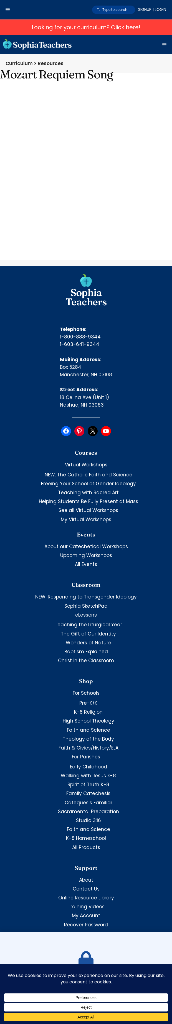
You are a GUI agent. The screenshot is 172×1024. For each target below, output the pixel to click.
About (86, 880)
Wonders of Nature (88, 642)
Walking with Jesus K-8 (88, 775)
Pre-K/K (88, 703)
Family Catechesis (88, 793)
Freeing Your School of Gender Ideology (88, 483)
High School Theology (88, 721)
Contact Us (86, 889)
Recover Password (86, 924)
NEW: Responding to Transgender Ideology (86, 596)
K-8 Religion (88, 712)
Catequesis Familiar (88, 802)
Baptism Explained (86, 651)
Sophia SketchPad (86, 606)
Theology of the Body (88, 739)
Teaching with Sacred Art (88, 492)
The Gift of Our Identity (88, 633)
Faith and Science (88, 730)
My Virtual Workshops (86, 519)
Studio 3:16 (88, 820)
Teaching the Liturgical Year (88, 624)
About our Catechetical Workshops (86, 546)
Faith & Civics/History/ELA (88, 747)
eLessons (86, 615)
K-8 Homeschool (86, 838)
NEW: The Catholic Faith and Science (88, 474)
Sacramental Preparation (88, 811)
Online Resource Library (86, 897)
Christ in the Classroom (86, 660)
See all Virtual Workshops (88, 510)
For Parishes (86, 756)
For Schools (86, 693)
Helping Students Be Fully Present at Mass (88, 501)
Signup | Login (152, 9)
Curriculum (19, 63)
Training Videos (86, 906)
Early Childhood (88, 766)
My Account (86, 915)
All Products (86, 847)
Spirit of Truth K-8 (88, 784)
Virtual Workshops (86, 464)
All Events (86, 564)
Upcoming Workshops (86, 555)
